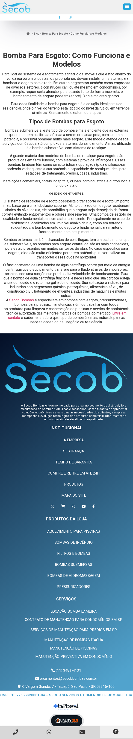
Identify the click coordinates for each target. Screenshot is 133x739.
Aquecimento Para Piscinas (73, 531)
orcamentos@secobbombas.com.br (68, 678)
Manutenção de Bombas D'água (73, 640)
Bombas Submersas (73, 564)
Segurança (73, 451)
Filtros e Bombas (73, 553)
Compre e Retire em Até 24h (74, 473)
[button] (127, 6)
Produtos (73, 484)
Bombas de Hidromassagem (73, 575)
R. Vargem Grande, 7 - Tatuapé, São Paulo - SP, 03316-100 (68, 686)
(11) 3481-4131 (68, 670)
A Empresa (74, 440)
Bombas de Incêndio (73, 542)
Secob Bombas (21, 300)
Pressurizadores (73, 587)
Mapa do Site (73, 495)
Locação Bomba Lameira (73, 611)
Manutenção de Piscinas (73, 648)
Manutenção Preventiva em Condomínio (73, 656)
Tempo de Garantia (74, 462)
